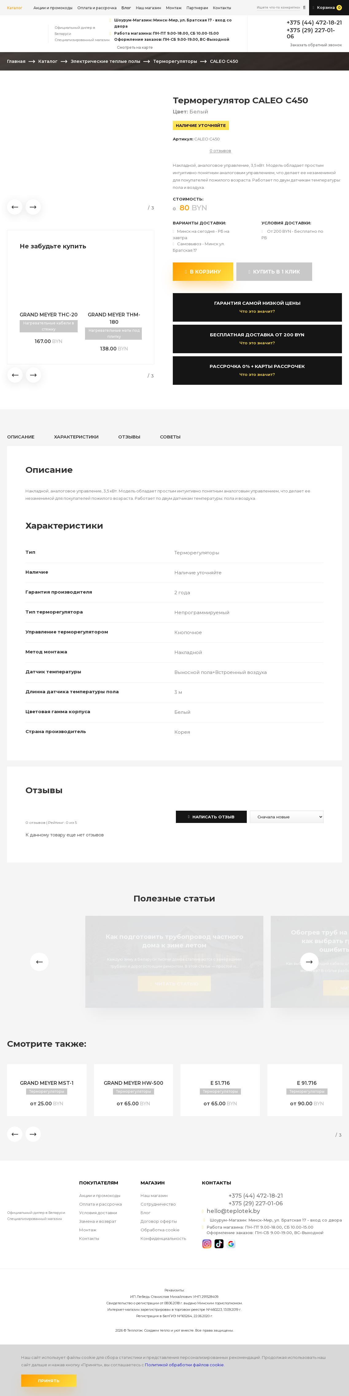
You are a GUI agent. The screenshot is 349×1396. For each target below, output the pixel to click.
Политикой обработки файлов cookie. (185, 1364)
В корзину (203, 272)
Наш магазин (148, 8)
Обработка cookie (160, 1229)
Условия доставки (98, 1212)
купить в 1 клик (274, 272)
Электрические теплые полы (105, 61)
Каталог (14, 8)
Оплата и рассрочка (97, 8)
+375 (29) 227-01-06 (311, 33)
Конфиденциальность (163, 1238)
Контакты (222, 8)
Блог (145, 1212)
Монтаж (174, 8)
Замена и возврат (97, 1221)
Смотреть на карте (135, 47)
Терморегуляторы (175, 61)
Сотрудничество (158, 1204)
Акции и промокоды (52, 8)
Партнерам (197, 8)
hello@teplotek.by (233, 1211)
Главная (16, 61)
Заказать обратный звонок (316, 45)
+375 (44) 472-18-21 (314, 23)
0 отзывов (220, 151)
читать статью (174, 984)
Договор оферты (159, 1221)
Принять (49, 1380)
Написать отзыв (211, 816)
